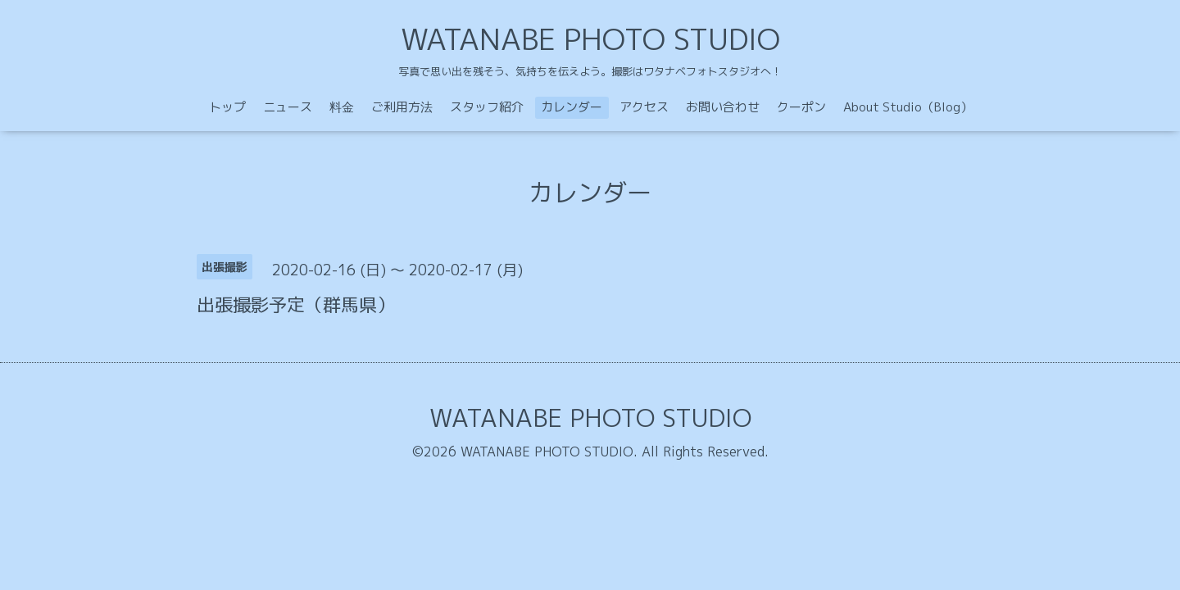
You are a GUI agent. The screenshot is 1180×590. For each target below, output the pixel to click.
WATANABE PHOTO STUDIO (590, 39)
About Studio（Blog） (908, 107)
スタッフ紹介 (487, 107)
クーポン (801, 107)
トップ (227, 107)
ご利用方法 (402, 107)
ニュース (287, 107)
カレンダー (571, 107)
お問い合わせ (723, 107)
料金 (341, 107)
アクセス (644, 107)
